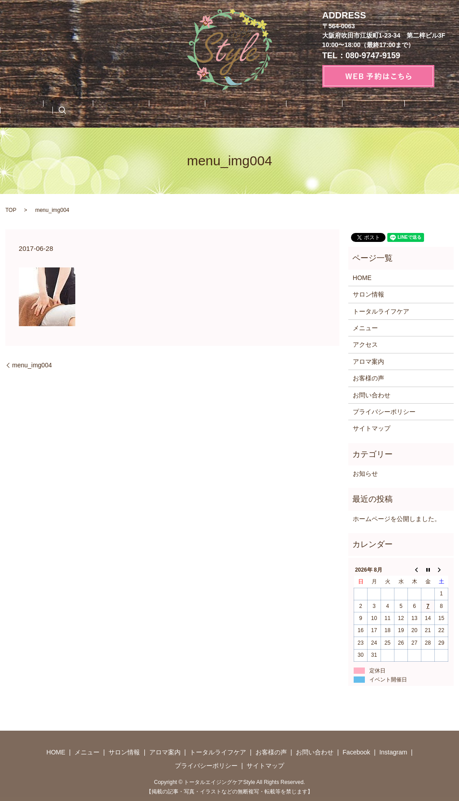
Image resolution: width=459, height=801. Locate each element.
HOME (35, 108)
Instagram (399, 108)
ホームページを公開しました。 (397, 517)
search (429, 108)
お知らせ (365, 472)
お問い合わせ (311, 108)
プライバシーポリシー (384, 410)
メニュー (69, 108)
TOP (10, 209)
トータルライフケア (209, 108)
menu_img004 (32, 363)
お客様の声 (265, 108)
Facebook (357, 108)
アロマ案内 (153, 108)
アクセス (365, 343)
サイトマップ (371, 427)
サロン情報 (109, 108)
